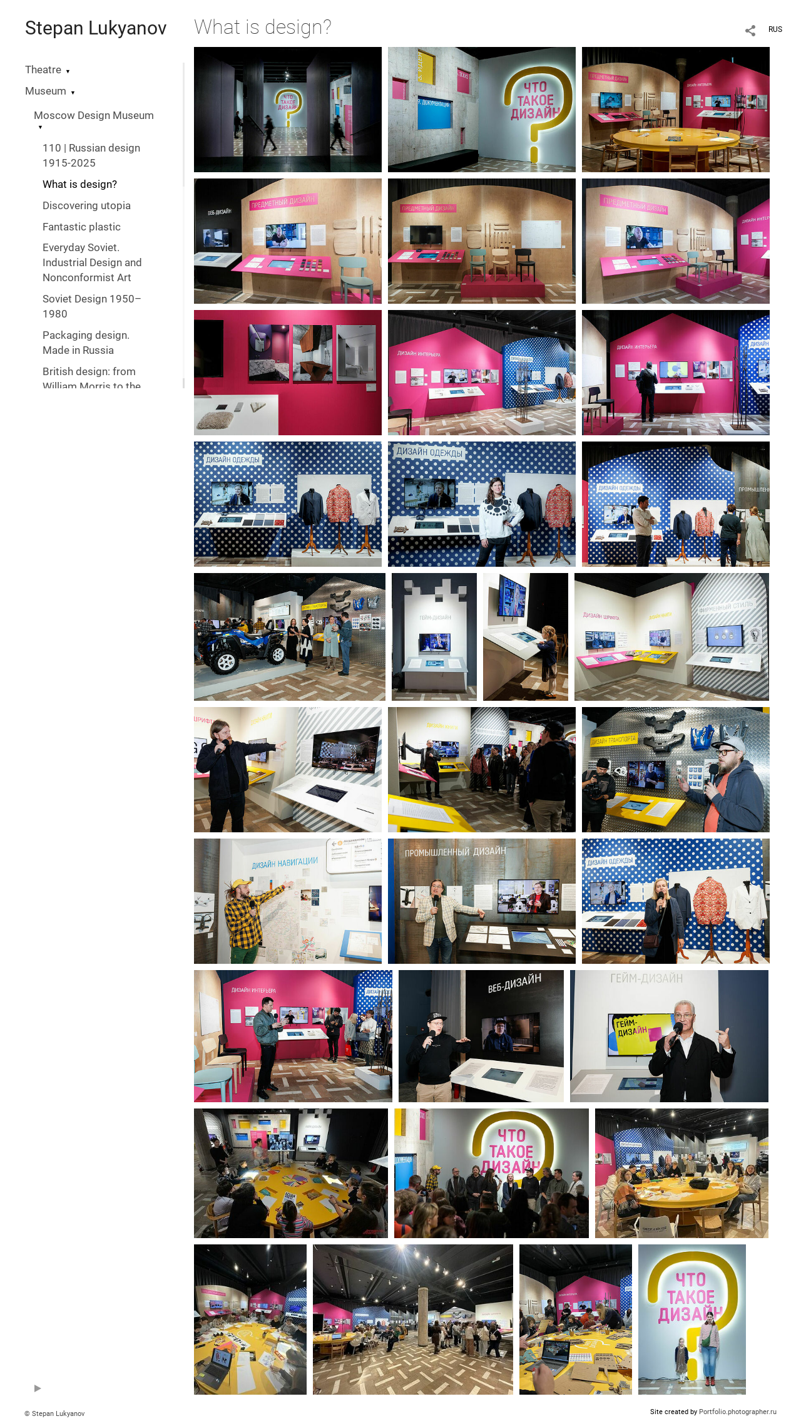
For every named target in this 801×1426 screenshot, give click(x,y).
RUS (775, 29)
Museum (45, 91)
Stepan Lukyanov (96, 28)
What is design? (80, 184)
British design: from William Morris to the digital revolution (92, 387)
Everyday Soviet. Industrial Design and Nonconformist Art (92, 263)
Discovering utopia (87, 206)
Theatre (43, 70)
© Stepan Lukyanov (54, 1414)
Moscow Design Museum (94, 115)
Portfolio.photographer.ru (738, 1412)
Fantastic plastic (82, 227)
